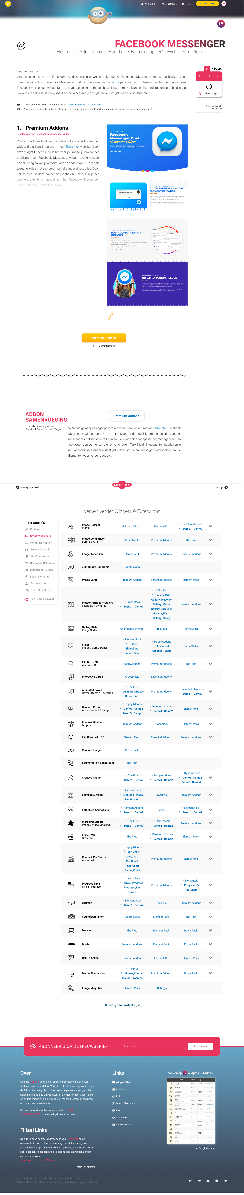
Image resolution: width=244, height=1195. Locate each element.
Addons (169, 4)
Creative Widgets (38, 536)
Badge (137, 713)
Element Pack (191, 579)
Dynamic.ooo (132, 567)
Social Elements (37, 576)
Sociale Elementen (217, 107)
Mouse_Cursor (133, 973)
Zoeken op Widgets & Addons (190, 1073)
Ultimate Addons (132, 526)
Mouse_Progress (132, 978)
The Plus (191, 540)
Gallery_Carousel (161, 609)
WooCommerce (37, 556)
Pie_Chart (132, 861)
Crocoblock (132, 540)
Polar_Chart (132, 865)
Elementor (112, 82)
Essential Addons (190, 554)
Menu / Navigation (38, 542)
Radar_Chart (132, 870)
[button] (218, 76)
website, (34, 1081)
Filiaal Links (33, 1130)
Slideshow (132, 648)
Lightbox (128, 794)
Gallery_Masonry (161, 599)
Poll (188, 4)
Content (32, 529)
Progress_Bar (132, 887)
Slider (133, 644)
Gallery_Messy (162, 618)
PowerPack (132, 750)
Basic (168, 650)
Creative (157, 650)
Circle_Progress (133, 883)
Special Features (38, 590)
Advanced (163, 646)
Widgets (149, 4)
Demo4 (196, 782)
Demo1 (187, 528)
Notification (132, 799)
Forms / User (35, 583)
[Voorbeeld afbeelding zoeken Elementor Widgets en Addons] (191, 1111)
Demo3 (127, 713)
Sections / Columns (39, 563)
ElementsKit (161, 526)
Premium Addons (77, 104)
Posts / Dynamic (37, 549)
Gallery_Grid (162, 595)
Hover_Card (132, 696)
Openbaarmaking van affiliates (37, 1160)
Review (132, 892)
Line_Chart (131, 856)
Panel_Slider (132, 653)
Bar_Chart (133, 851)
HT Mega (161, 628)
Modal (140, 794)
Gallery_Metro (161, 604)
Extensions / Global (39, 569)
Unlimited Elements (131, 628)
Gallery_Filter (161, 613)
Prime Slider (191, 628)
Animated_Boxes (133, 691)
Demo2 (198, 528)
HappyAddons (131, 663)
